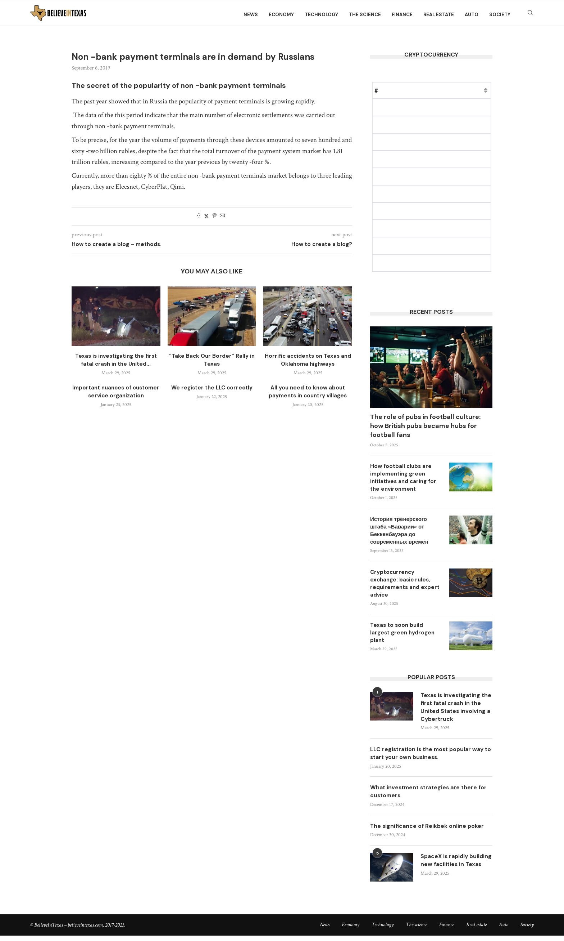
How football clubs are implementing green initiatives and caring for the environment (403, 477)
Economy (281, 15)
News (251, 15)
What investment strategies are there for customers (430, 793)
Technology (321, 15)
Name (394, 90)
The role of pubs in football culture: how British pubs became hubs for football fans (425, 425)
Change (481, 90)
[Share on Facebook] (198, 216)
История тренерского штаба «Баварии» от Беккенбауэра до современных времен (399, 530)
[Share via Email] (222, 216)
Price (417, 90)
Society (499, 15)
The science (365, 15)
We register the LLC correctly (212, 387)
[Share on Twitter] (206, 216)
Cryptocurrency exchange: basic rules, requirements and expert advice (405, 583)
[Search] (530, 14)
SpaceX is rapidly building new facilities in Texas (455, 867)
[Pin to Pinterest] (214, 216)
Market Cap (448, 90)
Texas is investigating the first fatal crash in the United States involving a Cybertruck (453, 707)
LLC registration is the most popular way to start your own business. (429, 754)
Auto (471, 15)
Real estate (438, 15)
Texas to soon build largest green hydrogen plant (402, 632)
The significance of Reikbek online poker (428, 828)
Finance (402, 15)
